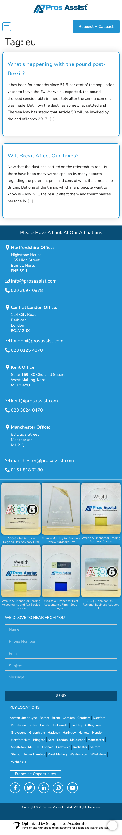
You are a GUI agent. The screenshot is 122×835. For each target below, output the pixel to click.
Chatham (83, 721)
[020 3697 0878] (7, 294)
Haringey (69, 736)
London (62, 743)
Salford (95, 751)
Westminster (79, 758)
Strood (16, 758)
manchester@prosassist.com (42, 464)
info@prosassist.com (34, 285)
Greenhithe (37, 736)
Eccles (32, 729)
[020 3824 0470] (7, 414)
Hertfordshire (20, 743)
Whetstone (98, 758)
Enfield (45, 729)
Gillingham (93, 729)
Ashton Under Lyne (23, 721)
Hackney (54, 736)
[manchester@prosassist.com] (7, 464)
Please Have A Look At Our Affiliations (61, 236)
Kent (51, 743)
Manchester (96, 743)
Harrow (83, 736)
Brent (56, 721)
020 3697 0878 (27, 294)
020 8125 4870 (27, 354)
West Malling (57, 758)
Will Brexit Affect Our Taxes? (43, 159)
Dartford (99, 721)
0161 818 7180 (27, 474)
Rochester (80, 751)
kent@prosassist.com (34, 404)
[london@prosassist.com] (7, 344)
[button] (6, 26)
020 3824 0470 (27, 414)
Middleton (18, 751)
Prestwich (63, 751)
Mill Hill (33, 751)
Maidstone (77, 743)
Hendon (97, 736)
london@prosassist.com (37, 344)
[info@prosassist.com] (7, 284)
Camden (69, 721)
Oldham (47, 751)
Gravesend (18, 736)
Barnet (44, 721)
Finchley (76, 729)
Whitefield (18, 765)
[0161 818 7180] (7, 473)
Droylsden (18, 729)
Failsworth (60, 729)
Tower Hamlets (34, 758)
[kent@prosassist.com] (7, 404)
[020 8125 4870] (7, 354)
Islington (39, 743)
